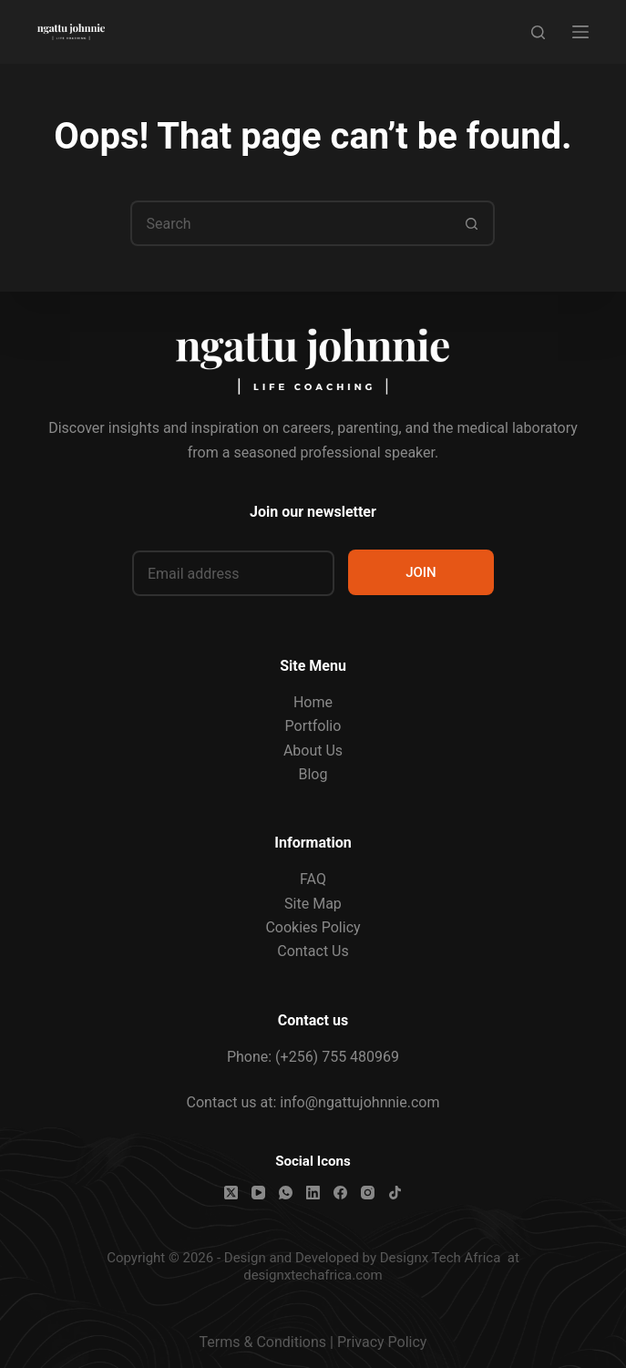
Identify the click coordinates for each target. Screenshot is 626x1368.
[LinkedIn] (313, 1192)
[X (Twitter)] (231, 1192)
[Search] (538, 32)
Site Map (313, 903)
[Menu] (580, 32)
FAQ (313, 879)
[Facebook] (340, 1192)
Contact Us (313, 951)
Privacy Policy (382, 1342)
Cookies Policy (312, 927)
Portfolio (313, 726)
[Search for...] (289, 223)
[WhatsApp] (285, 1192)
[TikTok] (395, 1192)
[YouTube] (258, 1192)
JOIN (420, 572)
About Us (313, 750)
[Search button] (472, 223)
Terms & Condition (259, 1342)
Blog (313, 774)
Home (313, 702)
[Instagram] (368, 1192)
